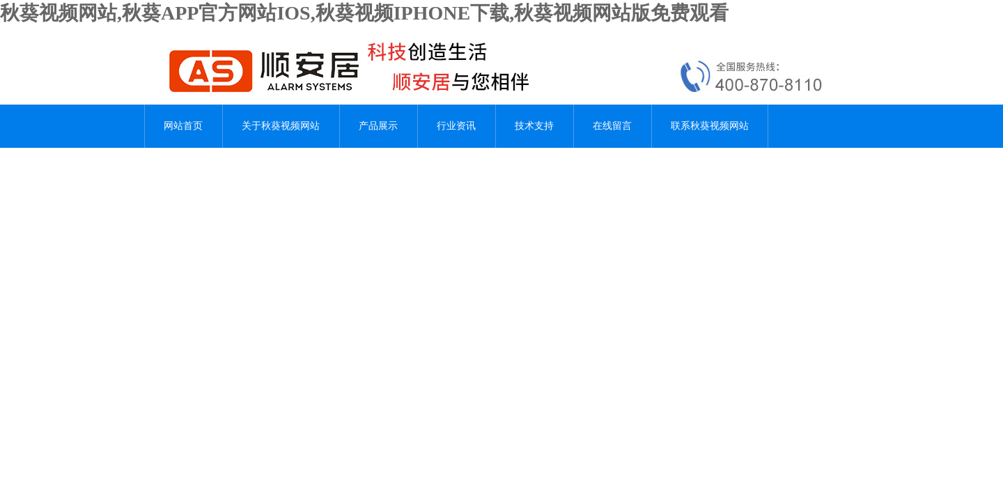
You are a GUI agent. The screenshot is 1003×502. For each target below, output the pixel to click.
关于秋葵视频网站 (281, 126)
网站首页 (183, 126)
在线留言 (612, 126)
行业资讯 (456, 126)
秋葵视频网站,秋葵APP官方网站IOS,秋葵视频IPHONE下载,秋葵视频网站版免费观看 (364, 13)
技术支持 (534, 126)
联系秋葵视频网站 (710, 126)
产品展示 (378, 126)
